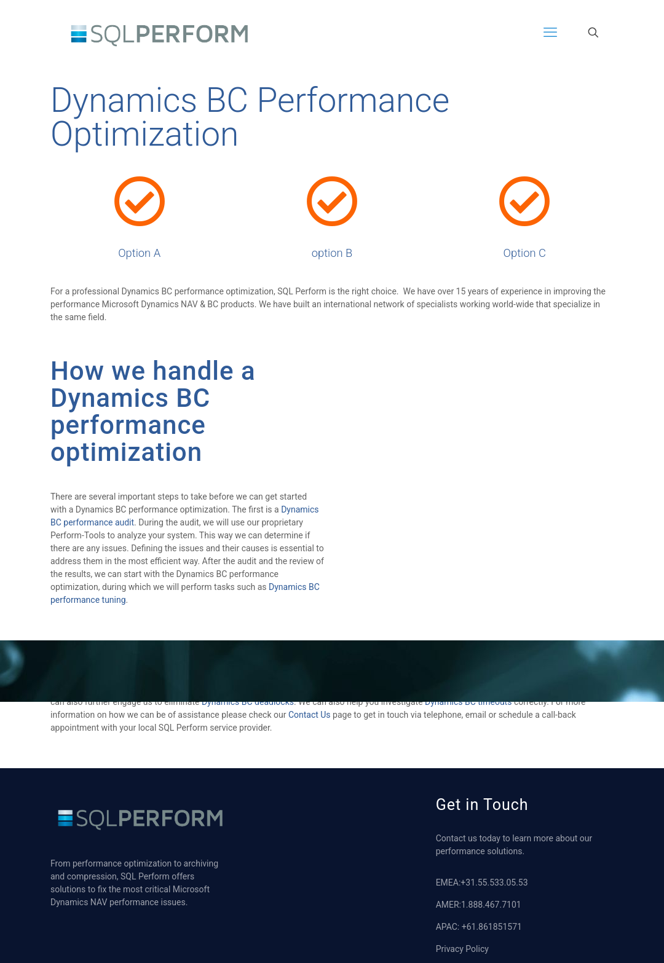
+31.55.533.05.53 (494, 899)
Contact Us (309, 731)
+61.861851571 (492, 943)
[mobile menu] (550, 32)
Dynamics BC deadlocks (248, 718)
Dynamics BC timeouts (468, 718)
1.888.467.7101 (491, 921)
